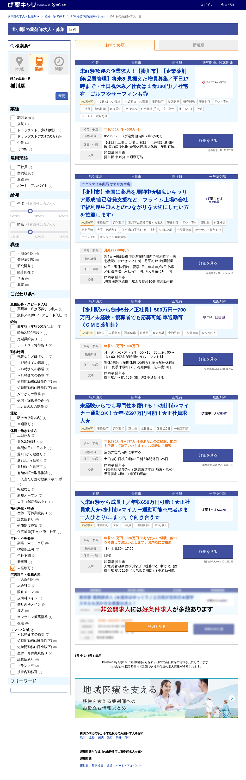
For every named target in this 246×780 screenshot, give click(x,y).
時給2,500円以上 (31, 333)
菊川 (101, 737)
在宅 (22, 623)
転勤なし (26, 489)
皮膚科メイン (29, 598)
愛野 (110, 737)
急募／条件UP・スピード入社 (41, 315)
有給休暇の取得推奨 (34, 473)
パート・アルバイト (34, 185)
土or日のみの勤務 (32, 406)
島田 (83, 737)
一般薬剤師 (27, 253)
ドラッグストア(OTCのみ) (39, 136)
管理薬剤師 (27, 260)
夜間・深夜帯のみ (32, 400)
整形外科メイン (31, 604)
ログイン (207, 4)
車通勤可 (26, 424)
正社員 (24, 167)
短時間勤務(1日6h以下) (36, 388)
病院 (22, 124)
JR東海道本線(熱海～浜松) (87, 16)
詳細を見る (208, 140)
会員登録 (227, 4)
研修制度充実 (29, 525)
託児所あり (27, 519)
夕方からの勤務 (31, 394)
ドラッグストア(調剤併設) (38, 130)
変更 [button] (61, 96)
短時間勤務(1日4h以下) (36, 381)
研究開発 (26, 266)
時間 (59, 64)
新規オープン (29, 495)
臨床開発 (26, 272)
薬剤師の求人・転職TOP (23, 16)
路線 (39, 64)
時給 (36, 224)
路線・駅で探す (55, 16)
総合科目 (26, 585)
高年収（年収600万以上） (38, 326)
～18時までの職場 (32, 375)
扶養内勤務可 (29, 672)
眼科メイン (27, 592)
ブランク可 (27, 666)
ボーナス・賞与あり (34, 345)
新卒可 (24, 562)
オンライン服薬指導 (34, 617)
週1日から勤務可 (31, 454)
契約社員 (26, 173)
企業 (22, 142)
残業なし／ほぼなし (34, 356)
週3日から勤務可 (31, 466)
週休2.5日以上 (29, 441)
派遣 (22, 179)
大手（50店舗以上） (34, 502)
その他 (24, 149)
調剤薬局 (26, 117)
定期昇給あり (29, 339)
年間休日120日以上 (33, 448)
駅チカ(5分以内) (31, 418)
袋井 (119, 737)
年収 (36, 204)
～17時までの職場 (32, 369)
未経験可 (26, 568)
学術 (22, 278)
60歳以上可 (27, 549)
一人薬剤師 (27, 579)
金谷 (92, 737)
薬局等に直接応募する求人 (39, 309)
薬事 (22, 285)
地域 (19, 64)
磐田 (128, 737)
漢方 (22, 610)
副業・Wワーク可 (32, 543)
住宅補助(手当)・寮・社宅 (38, 532)
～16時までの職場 (32, 363)
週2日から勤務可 (31, 460)
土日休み (26, 435)
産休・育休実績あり (34, 513)
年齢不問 (26, 555)
